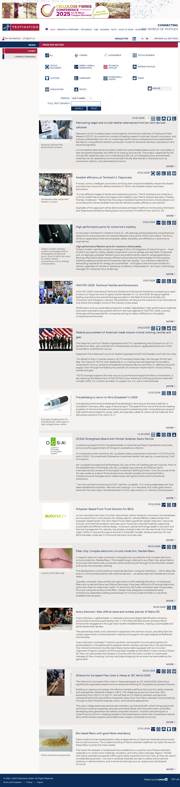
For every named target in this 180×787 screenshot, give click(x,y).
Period (65, 98)
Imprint (40, 782)
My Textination (12, 39)
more (169, 166)
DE (142, 39)
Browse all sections (166, 38)
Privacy (29, 782)
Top (173, 779)
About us (30, 39)
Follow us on (156, 779)
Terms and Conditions (13, 782)
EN (147, 39)
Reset (94, 108)
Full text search (59, 103)
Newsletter (121, 39)
